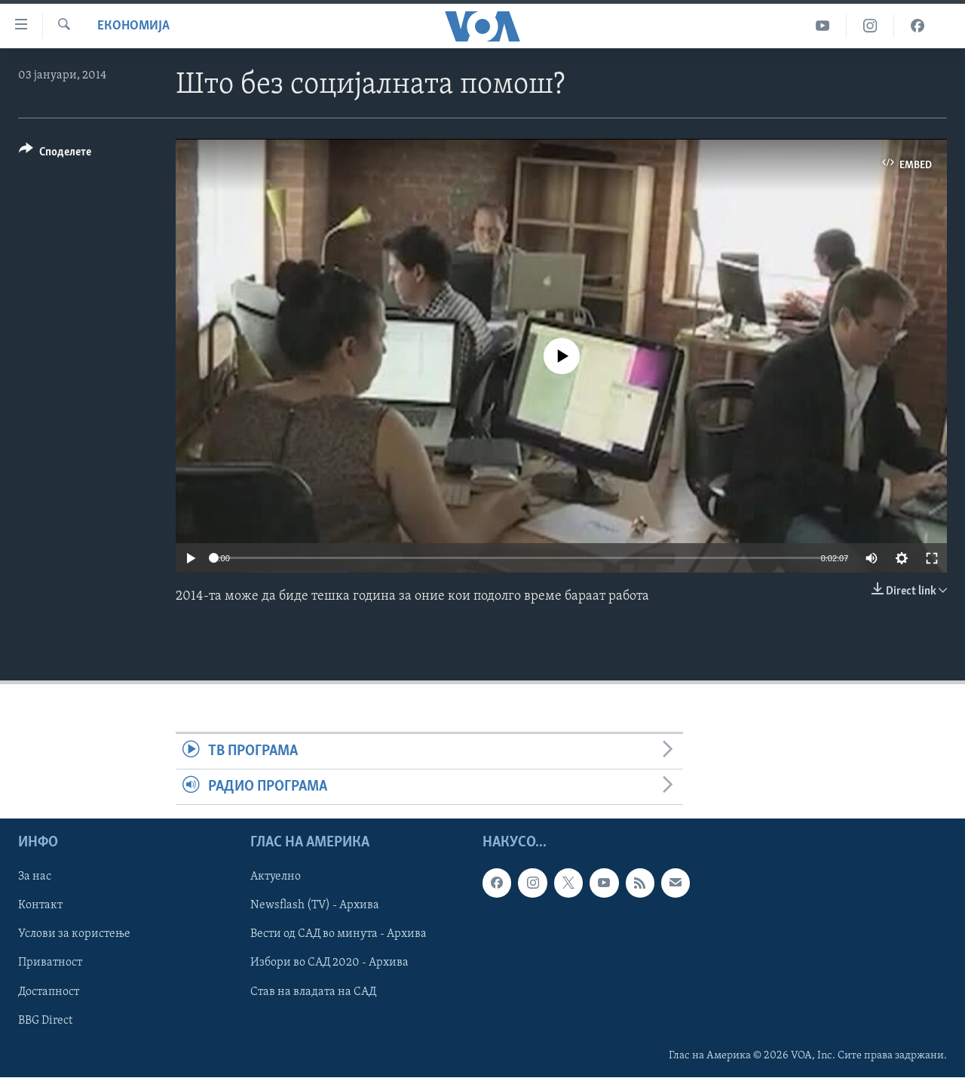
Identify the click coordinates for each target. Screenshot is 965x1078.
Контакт (40, 906)
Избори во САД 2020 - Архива (329, 963)
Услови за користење (74, 935)
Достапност (48, 992)
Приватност (50, 963)
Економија (133, 26)
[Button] (55, 154)
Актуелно (275, 877)
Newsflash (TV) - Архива (314, 906)
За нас (34, 877)
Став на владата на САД (313, 992)
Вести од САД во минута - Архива (338, 935)
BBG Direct (45, 1021)
